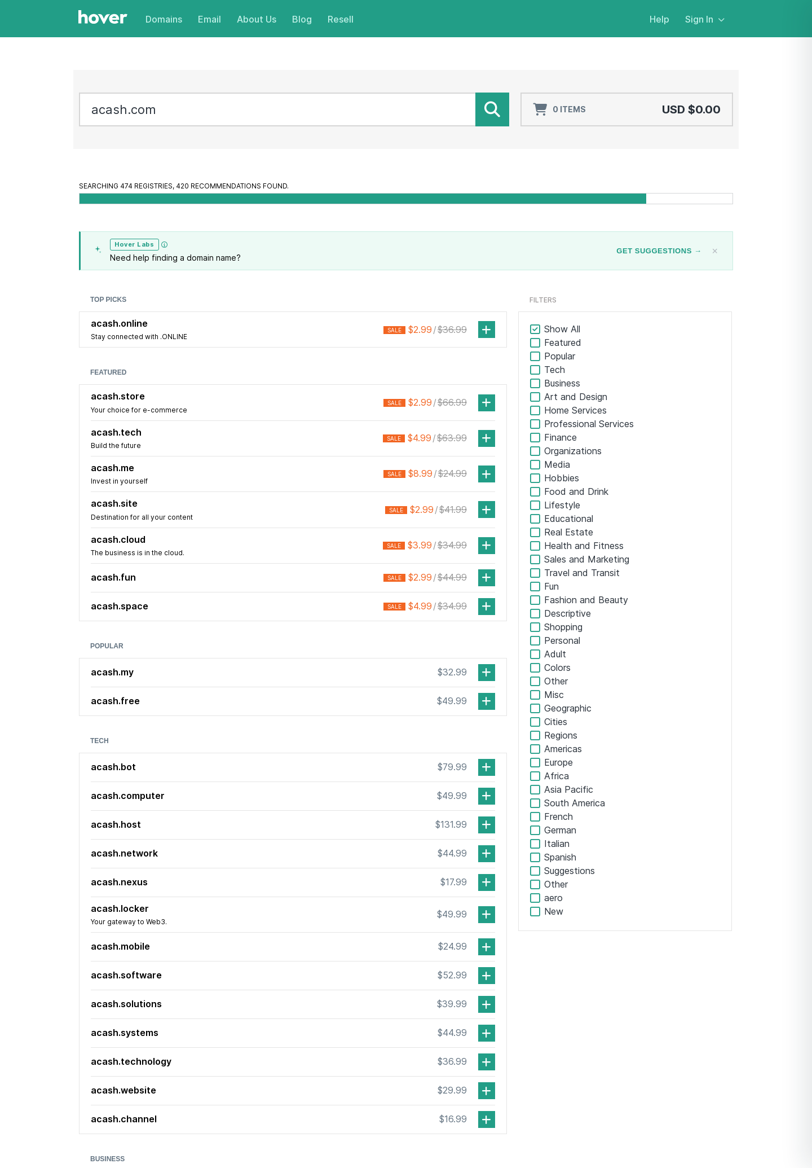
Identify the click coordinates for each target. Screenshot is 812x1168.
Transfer (330, 1023)
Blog (302, 19)
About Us (256, 19)
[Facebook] (87, 1017)
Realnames (334, 1083)
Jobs (429, 1038)
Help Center (556, 1008)
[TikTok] (132, 1017)
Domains (163, 19)
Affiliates (550, 1053)
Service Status (561, 1023)
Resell (341, 19)
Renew (327, 1038)
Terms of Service (637, 1140)
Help (659, 19)
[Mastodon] (155, 1017)
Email (209, 19)
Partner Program (564, 1038)
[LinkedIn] (110, 1017)
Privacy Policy (707, 1140)
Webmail (662, 1023)
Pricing (326, 1053)
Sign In (705, 19)
